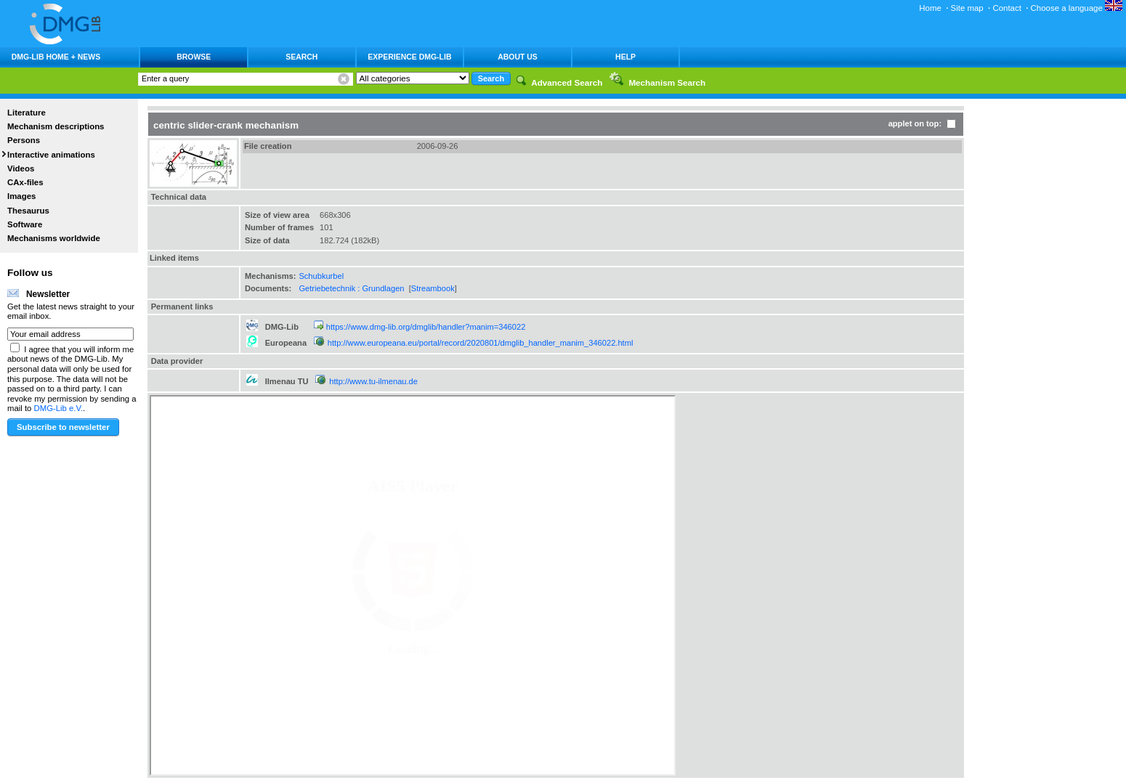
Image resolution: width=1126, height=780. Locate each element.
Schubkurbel (321, 276)
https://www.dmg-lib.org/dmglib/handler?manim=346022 (426, 326)
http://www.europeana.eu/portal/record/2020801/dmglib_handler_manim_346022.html (480, 342)
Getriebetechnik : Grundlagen (351, 288)
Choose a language (1076, 8)
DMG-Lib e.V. (59, 408)
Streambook (433, 288)
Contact (1006, 8)
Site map (967, 8)
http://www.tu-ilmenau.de (373, 381)
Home (930, 8)
